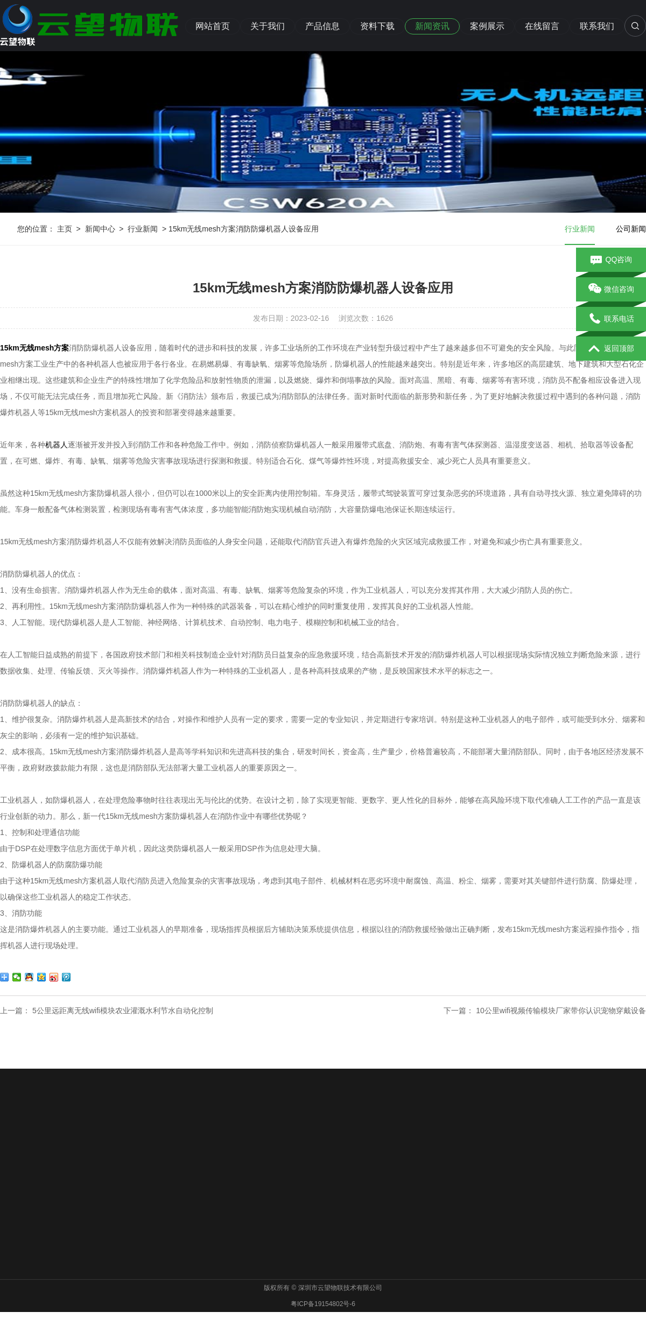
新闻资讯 (432, 26)
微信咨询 (611, 289)
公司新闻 (631, 228)
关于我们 (267, 26)
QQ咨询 (611, 260)
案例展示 (487, 26)
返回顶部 (611, 348)
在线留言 (542, 26)
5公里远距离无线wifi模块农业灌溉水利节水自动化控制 (122, 1010)
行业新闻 (143, 228)
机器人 (56, 444)
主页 (64, 228)
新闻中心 (100, 228)
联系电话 (611, 319)
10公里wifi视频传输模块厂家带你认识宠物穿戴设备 (561, 1010)
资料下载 (377, 26)
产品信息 (322, 26)
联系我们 (597, 26)
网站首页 (212, 26)
